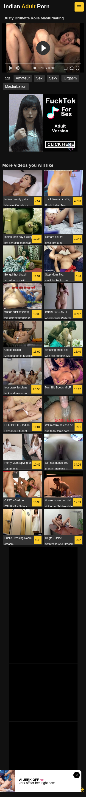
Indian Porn (27, 6)
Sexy (53, 78)
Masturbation (15, 86)
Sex (39, 78)
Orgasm (70, 78)
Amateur (23, 78)
